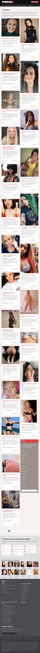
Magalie (17, 567)
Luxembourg (7, 554)
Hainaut (7, 551)
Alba (35, 575)
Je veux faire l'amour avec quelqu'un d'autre (9, 293)
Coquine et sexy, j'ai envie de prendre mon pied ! (9, 255)
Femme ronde (29, 455)
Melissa (4, 567)
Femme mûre (29, 474)
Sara (4, 575)
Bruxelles (7, 549)
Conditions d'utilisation (8, 637)
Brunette (29, 458)
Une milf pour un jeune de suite (29, 178)
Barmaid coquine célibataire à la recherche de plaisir (10, 74)
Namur (20, 554)
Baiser (29, 460)
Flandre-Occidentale (20, 549)
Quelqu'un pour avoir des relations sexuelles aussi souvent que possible (9, 148)
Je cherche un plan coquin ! (9, 219)
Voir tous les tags (29, 490)
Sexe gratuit (29, 484)
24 (28, 530)
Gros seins (29, 487)
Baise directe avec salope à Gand (10, 38)
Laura (29, 567)
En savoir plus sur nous (7, 633)
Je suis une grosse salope (9, 366)
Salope (29, 481)
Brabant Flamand (20, 546)
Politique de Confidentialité (16, 637)
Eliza (35, 567)
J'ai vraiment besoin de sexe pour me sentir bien (9, 511)
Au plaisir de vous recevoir (27, 424)
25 (30, 530)
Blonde (29, 468)
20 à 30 (29, 452)
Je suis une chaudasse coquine (28, 95)
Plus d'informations (10, 16)
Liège (20, 551)
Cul (29, 463)
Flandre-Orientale (33, 549)
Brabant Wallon (33, 546)
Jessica (23, 575)
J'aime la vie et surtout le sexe (10, 184)
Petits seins (29, 476)
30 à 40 (29, 450)
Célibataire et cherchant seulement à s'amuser (8, 330)
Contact (14, 633)
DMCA (2, 637)
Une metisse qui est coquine (28, 275)
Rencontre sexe (29, 471)
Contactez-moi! (15, 49)
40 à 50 (29, 479)
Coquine (29, 466)
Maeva (10, 567)
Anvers (7, 546)
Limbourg (33, 551)
